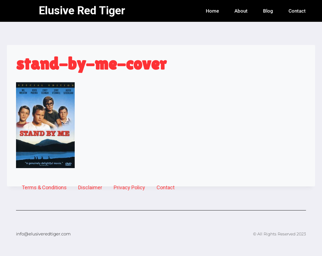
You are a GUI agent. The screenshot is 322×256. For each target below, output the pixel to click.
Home (212, 11)
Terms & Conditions (44, 187)
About (241, 11)
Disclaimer (90, 187)
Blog (268, 11)
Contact (297, 11)
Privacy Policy (129, 187)
